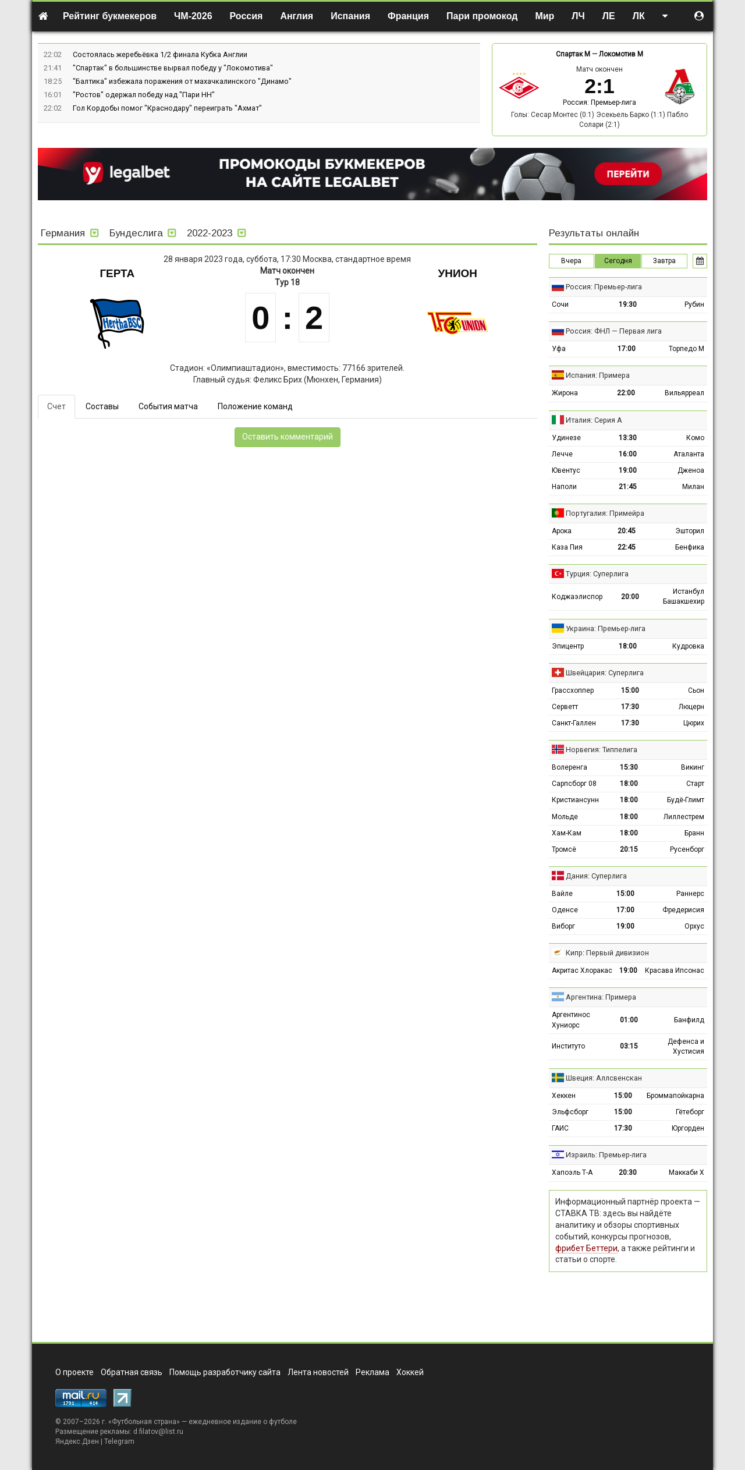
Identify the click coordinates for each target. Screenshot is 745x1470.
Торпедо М (686, 349)
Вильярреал (684, 393)
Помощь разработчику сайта (225, 1372)
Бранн (694, 833)
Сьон (696, 690)
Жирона (565, 393)
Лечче (562, 454)
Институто (568, 1046)
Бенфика (689, 547)
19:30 (628, 304)
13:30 (628, 438)
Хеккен (564, 1096)
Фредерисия (683, 910)
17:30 (630, 707)
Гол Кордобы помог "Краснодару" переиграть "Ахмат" (167, 108)
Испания (350, 16)
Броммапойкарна (675, 1096)
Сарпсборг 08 (574, 784)
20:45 (627, 531)
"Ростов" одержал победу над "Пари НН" (144, 94)
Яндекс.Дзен (77, 1441)
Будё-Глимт (685, 800)
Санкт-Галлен (574, 723)
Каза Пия (567, 547)
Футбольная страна (144, 1422)
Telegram (119, 1441)
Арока (562, 531)
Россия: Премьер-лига (599, 102)
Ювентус (566, 470)
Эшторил (689, 531)
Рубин (694, 304)
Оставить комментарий (287, 436)
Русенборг (687, 849)
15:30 (629, 767)
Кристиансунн (575, 800)
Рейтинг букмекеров (110, 16)
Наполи (564, 487)
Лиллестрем (684, 817)
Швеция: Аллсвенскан (604, 1078)
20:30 (628, 1172)
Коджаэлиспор (577, 597)
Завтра (664, 261)
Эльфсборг (570, 1112)
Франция (408, 16)
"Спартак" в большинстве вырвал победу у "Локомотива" (173, 67)
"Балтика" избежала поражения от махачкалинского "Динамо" (182, 81)
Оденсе (565, 910)
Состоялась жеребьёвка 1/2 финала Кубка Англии (160, 54)
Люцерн (691, 707)
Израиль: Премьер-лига (606, 1154)
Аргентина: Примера (601, 997)
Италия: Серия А (594, 420)
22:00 (626, 393)
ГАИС (560, 1128)
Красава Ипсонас (674, 970)
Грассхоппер (573, 690)
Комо (695, 438)
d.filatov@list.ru (158, 1432)
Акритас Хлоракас (582, 970)
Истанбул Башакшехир (683, 596)
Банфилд (689, 1020)
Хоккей (410, 1372)
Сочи (560, 304)
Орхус (694, 926)
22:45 (627, 547)
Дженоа (690, 470)
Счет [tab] (56, 406)
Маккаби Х (686, 1172)
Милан (693, 487)
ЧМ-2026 (193, 16)
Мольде (565, 817)
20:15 (629, 849)
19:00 (628, 470)
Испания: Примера (598, 375)
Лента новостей (318, 1372)
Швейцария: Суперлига (605, 672)
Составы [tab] (102, 406)
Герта (117, 273)
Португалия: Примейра (605, 513)
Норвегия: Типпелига (601, 749)
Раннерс (690, 894)
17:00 (627, 349)
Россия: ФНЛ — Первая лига (614, 331)
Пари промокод (481, 16)
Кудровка (688, 646)
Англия (296, 16)
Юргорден (688, 1128)
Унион (457, 273)
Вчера (571, 261)
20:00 (630, 597)
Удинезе (566, 438)
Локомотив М (621, 54)
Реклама (372, 1372)
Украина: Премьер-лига (605, 628)
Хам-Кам (566, 833)
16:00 (628, 454)
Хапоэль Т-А (572, 1172)
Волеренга (569, 767)
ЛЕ (608, 16)
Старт (695, 784)
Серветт (565, 707)
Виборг (563, 926)
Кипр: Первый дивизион (607, 952)
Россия (246, 16)
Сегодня (618, 261)
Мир (544, 16)
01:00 (629, 1020)
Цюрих (693, 723)
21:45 (628, 487)
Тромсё (564, 849)
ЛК (639, 16)
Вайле (562, 894)
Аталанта (688, 454)
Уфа (559, 349)
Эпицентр (568, 646)
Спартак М (573, 54)
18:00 (628, 646)
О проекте (74, 1372)
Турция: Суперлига (597, 573)
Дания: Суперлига (596, 876)
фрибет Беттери (586, 1248)
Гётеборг (690, 1112)
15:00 (630, 690)
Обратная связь (131, 1372)
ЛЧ (578, 16)
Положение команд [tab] (255, 406)
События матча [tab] (168, 406)
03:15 (629, 1046)
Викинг (692, 767)
